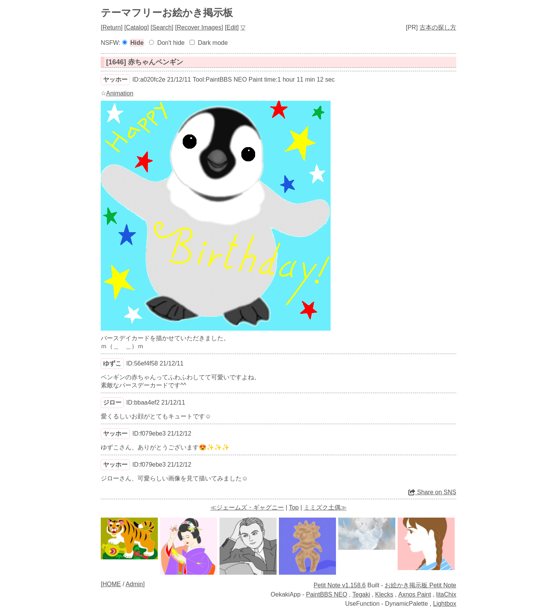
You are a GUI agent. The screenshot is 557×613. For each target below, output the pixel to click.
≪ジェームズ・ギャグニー (247, 507)
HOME (111, 584)
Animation (119, 93)
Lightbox (445, 603)
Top (294, 507)
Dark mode (213, 42)
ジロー (112, 402)
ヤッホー (115, 79)
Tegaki (361, 594)
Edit (231, 27)
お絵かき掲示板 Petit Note (420, 585)
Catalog (136, 27)
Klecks (384, 594)
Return (111, 27)
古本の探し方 (437, 27)
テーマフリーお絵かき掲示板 (167, 12)
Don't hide (171, 42)
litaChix (446, 594)
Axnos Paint (414, 594)
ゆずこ (112, 363)
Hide (137, 42)
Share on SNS (432, 492)
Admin (134, 584)
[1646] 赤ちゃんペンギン (144, 62)
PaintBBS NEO (326, 594)
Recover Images (199, 27)
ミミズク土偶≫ (325, 507)
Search (162, 27)
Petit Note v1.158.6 (339, 585)
